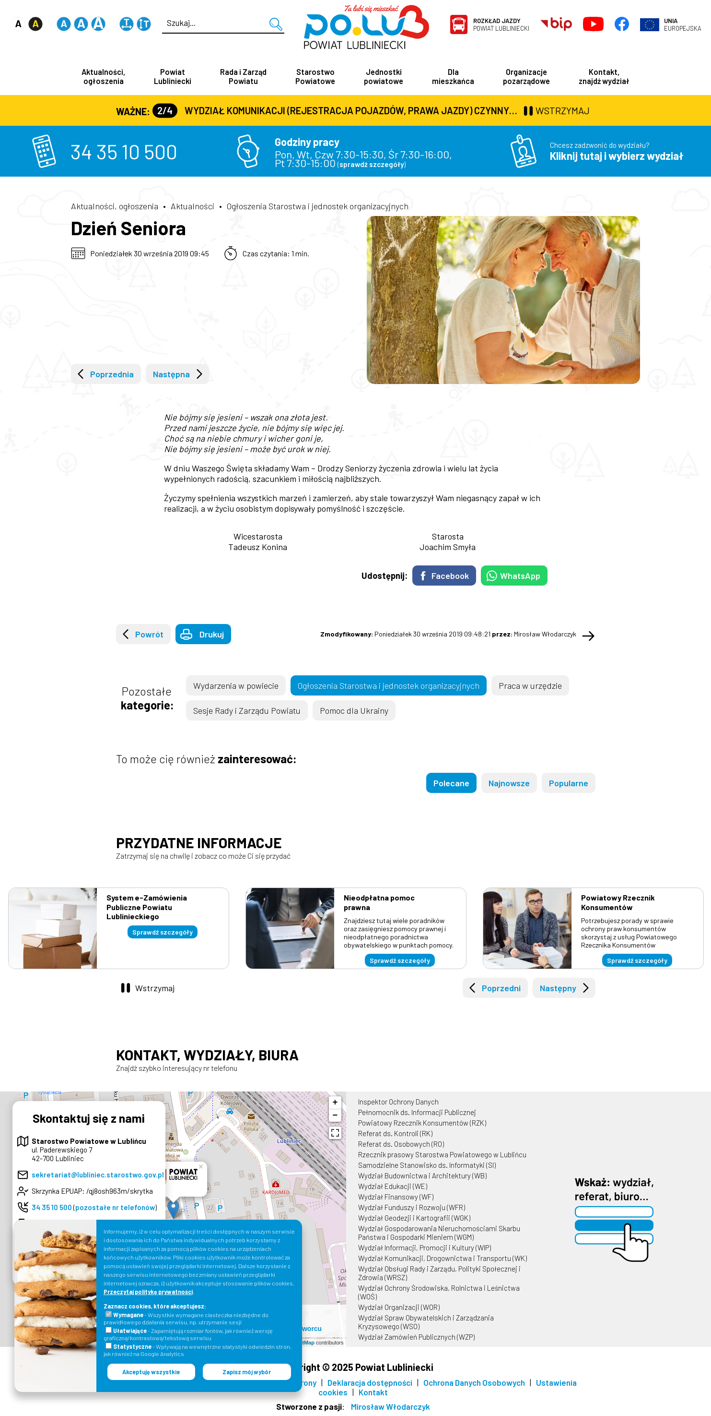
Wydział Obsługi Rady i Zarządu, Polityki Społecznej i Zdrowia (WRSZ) (439, 1273)
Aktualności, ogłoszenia (103, 76)
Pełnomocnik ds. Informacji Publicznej (417, 1112)
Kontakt (373, 1392)
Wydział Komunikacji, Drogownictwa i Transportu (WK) (442, 1258)
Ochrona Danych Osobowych (474, 1382)
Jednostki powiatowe (383, 76)
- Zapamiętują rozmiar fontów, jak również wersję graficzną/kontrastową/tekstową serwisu (188, 1334)
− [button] (335, 1115)
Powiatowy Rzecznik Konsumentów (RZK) (422, 1122)
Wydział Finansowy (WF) (395, 1196)
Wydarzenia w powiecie (236, 685)
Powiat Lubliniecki (501, 24)
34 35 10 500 (123, 151)
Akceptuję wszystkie (151, 1371)
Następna (171, 374)
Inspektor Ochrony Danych (398, 1101)
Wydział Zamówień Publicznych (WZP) (416, 1336)
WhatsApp (520, 575)
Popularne (568, 783)
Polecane (451, 783)
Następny (558, 988)
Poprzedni (501, 988)
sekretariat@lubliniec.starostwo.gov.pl (98, 1174)
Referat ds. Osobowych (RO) (401, 1144)
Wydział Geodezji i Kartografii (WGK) (414, 1217)
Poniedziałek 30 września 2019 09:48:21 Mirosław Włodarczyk (448, 634)
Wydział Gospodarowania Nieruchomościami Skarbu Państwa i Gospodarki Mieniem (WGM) (439, 1232)
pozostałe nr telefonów (115, 1207)
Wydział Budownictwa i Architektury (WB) (422, 1175)
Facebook (450, 575)
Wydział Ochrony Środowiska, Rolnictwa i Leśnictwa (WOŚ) (439, 1292)
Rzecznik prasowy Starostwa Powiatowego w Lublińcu (442, 1154)
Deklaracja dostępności (369, 1382)
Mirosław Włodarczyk (390, 1406)
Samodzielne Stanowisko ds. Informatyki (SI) (427, 1165)
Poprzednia (112, 374)
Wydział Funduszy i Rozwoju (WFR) (411, 1207)
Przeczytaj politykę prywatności (148, 1291)
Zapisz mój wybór (246, 1371)
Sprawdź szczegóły (162, 932)
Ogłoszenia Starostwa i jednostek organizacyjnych (317, 206)
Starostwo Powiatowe (315, 76)
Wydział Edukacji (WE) (392, 1186)
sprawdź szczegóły (371, 164)
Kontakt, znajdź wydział (604, 76)
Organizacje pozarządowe (526, 76)
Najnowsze (509, 783)
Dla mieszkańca (453, 76)
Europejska (682, 24)
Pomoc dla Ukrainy (354, 710)
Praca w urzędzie (530, 685)
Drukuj (211, 634)
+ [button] (335, 1102)
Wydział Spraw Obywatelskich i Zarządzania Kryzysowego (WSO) (426, 1322)
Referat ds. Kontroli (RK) (395, 1133)
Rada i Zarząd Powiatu (243, 76)
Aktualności (192, 206)
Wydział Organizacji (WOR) (399, 1307)
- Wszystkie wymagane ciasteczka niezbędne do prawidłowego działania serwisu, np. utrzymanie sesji (186, 1318)
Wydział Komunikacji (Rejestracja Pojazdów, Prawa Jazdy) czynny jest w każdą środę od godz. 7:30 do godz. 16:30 (336, 110)
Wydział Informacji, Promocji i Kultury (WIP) (424, 1247)
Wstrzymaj (155, 988)
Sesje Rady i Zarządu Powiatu (247, 710)
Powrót (149, 634)
